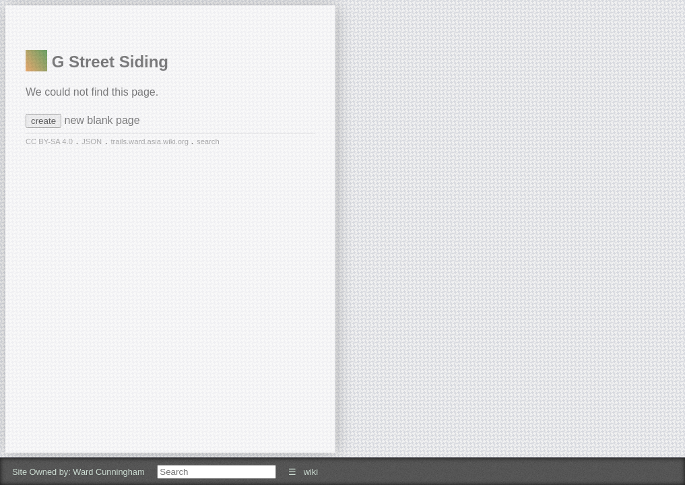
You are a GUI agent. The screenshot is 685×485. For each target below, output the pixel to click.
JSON (91, 141)
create (43, 121)
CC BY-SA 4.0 (49, 141)
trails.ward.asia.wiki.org (150, 141)
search (208, 141)
